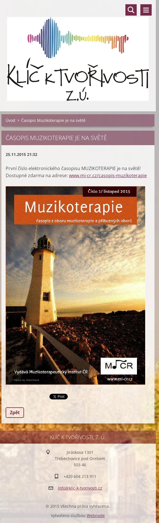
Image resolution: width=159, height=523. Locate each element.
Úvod (10, 120)
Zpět (15, 412)
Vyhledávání (131, 10)
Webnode (96, 515)
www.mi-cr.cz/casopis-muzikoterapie (108, 175)
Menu (146, 10)
